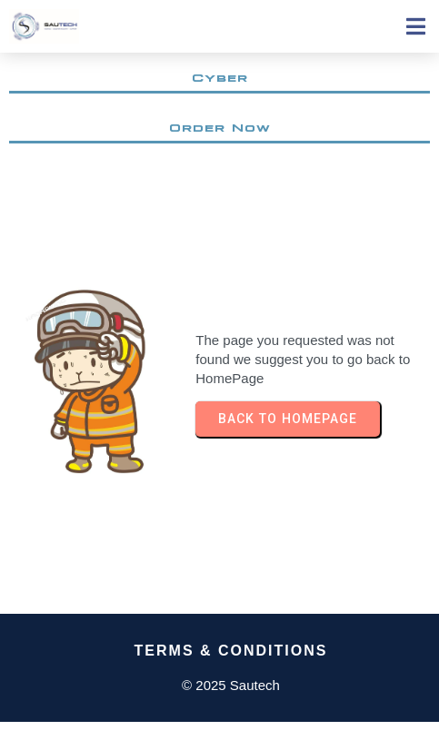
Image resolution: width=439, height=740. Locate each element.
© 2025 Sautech (231, 685)
